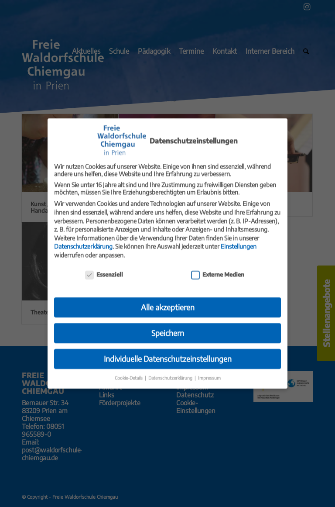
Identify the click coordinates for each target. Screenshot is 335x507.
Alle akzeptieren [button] (168, 302)
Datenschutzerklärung (83, 241)
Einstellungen (238, 241)
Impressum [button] (209, 372)
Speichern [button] (167, 327)
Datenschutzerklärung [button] (171, 372)
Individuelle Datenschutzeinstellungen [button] (168, 353)
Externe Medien (217, 268)
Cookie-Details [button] (129, 372)
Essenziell (104, 268)
